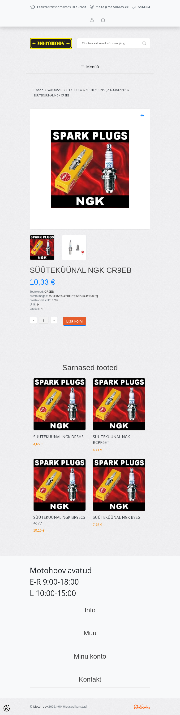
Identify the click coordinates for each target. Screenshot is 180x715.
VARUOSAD (55, 90)
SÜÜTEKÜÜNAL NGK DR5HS (58, 436)
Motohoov (40, 706)
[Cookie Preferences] (6, 708)
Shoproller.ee (142, 707)
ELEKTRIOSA (74, 90)
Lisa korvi (74, 321)
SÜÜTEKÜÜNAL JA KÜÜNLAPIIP (106, 90)
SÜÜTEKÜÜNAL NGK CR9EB (51, 95)
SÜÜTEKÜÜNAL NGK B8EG (116, 517)
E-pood (38, 90)
